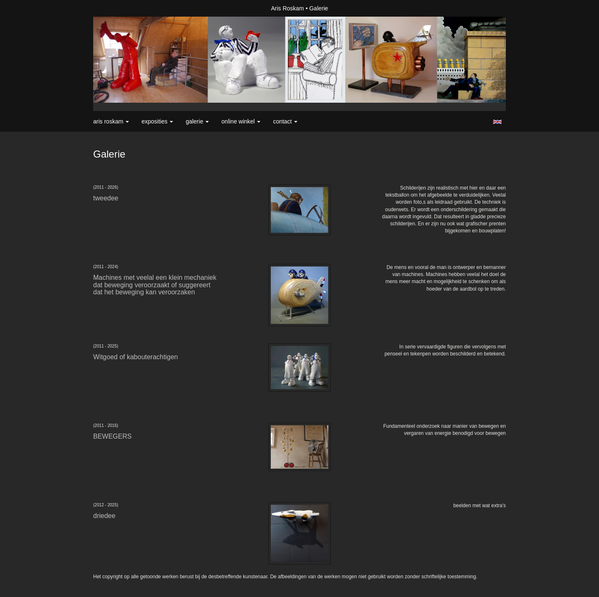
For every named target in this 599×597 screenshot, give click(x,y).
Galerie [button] (197, 121)
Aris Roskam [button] (111, 121)
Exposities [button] (157, 121)
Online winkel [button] (240, 121)
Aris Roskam (287, 8)
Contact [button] (285, 121)
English (497, 121)
